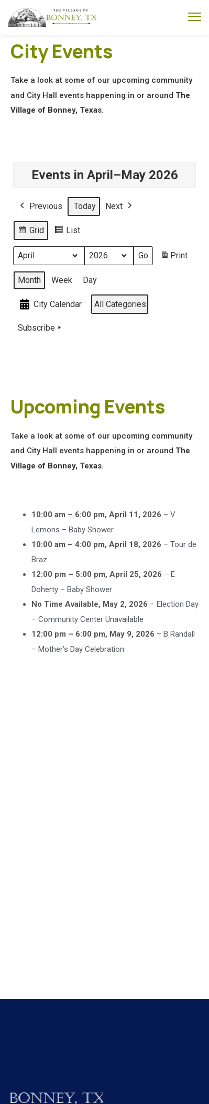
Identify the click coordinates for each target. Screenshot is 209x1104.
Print (174, 257)
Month (29, 280)
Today (85, 206)
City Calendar (50, 304)
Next (119, 206)
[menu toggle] (194, 17)
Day (90, 280)
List (67, 232)
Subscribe (40, 328)
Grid (30, 232)
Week (61, 280)
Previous (40, 206)
